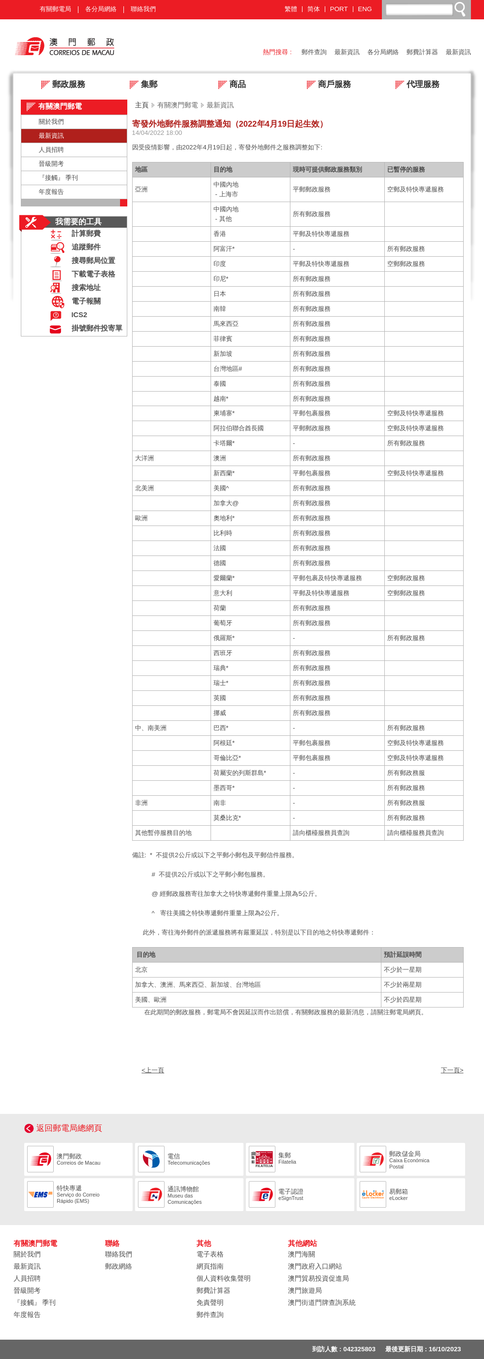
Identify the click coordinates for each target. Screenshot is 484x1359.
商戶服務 (326, 85)
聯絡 (112, 1243)
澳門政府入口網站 (315, 1266)
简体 (313, 9)
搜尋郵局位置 (80, 261)
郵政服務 (60, 85)
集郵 (140, 85)
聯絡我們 (143, 9)
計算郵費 (73, 234)
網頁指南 (210, 1266)
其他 (204, 1243)
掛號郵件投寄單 (83, 329)
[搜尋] (427, 9)
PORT (339, 9)
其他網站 (302, 1243)
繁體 (291, 9)
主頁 (142, 105)
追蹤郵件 (73, 248)
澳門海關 (301, 1254)
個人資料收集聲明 (224, 1278)
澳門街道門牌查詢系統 (322, 1302)
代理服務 (414, 85)
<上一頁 (153, 1070)
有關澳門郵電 (35, 1243)
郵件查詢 (314, 52)
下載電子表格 (80, 275)
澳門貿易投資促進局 (318, 1278)
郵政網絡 (118, 1266)
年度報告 (51, 191)
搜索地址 (73, 288)
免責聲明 (210, 1302)
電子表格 (210, 1254)
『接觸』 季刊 (58, 177)
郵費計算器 (422, 52)
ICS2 (66, 315)
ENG (365, 9)
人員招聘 (51, 149)
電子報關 (73, 302)
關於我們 (51, 121)
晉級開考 (51, 163)
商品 (229, 85)
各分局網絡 (101, 9)
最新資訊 (347, 52)
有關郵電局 (55, 9)
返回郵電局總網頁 (69, 1128)
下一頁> (452, 1070)
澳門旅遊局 (305, 1290)
